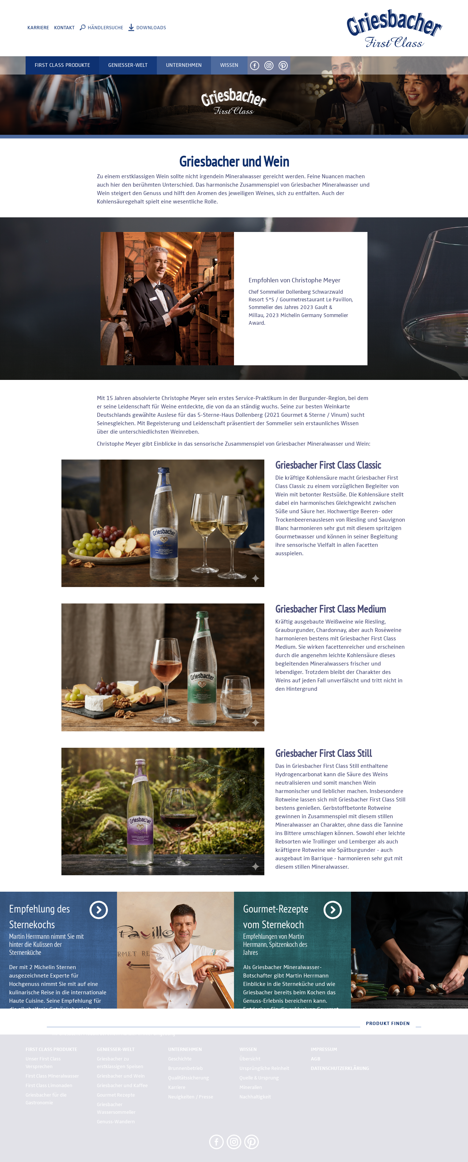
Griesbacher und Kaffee (122, 1085)
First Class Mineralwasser (52, 1076)
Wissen (248, 1049)
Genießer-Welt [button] (128, 65)
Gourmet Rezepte (116, 1095)
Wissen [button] (229, 65)
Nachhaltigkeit (255, 1097)
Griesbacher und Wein (121, 1076)
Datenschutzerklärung (340, 1068)
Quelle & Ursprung (259, 1078)
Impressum (324, 1049)
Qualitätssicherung (188, 1078)
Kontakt (64, 27)
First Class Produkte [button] (62, 65)
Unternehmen (185, 1049)
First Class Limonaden (49, 1085)
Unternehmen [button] (184, 65)
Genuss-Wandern (116, 1121)
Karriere (38, 27)
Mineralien (250, 1087)
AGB (315, 1059)
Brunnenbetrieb (185, 1068)
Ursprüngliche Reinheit (264, 1068)
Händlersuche (105, 27)
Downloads (151, 27)
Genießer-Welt (116, 1049)
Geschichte (180, 1059)
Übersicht (249, 1059)
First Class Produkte (51, 1049)
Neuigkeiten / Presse (190, 1097)
